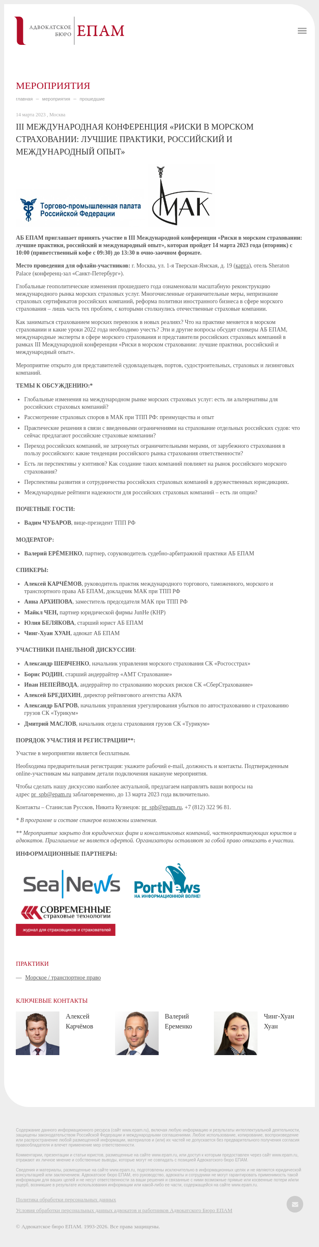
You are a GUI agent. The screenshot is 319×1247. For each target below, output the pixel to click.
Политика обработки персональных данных (66, 1199)
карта (242, 266)
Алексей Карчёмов (79, 1021)
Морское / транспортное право (63, 978)
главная (24, 98)
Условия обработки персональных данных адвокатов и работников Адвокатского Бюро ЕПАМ (124, 1210)
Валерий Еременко (178, 1021)
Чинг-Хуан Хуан (279, 1021)
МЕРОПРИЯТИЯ (56, 98)
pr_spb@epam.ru (51, 794)
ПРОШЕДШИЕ (92, 98)
